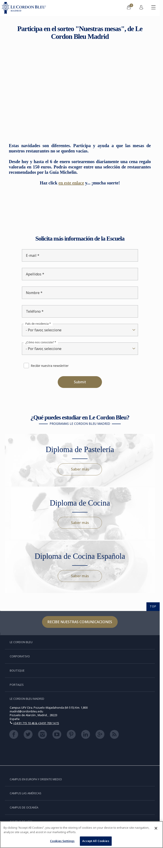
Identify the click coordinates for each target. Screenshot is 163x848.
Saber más (80, 469)
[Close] (156, 828)
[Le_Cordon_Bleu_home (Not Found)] (25, 8)
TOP (153, 606)
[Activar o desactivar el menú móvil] (153, 8)
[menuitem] (129, 8)
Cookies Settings (62, 841)
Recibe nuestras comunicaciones (80, 621)
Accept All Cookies (95, 841)
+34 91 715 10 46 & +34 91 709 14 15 (36, 723)
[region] (81, 834)
